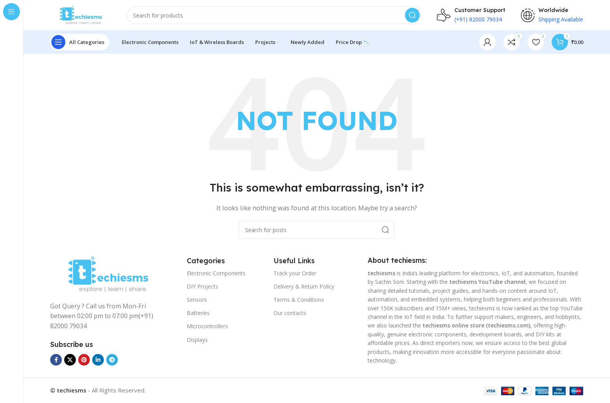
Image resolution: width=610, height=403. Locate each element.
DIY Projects (202, 286)
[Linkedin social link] (98, 360)
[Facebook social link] (56, 360)
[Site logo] (81, 15)
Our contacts (289, 313)
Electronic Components (216, 273)
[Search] (274, 16)
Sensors (197, 300)
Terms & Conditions (298, 300)
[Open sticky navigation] (79, 43)
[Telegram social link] (112, 360)
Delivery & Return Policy (303, 286)
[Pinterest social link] (84, 360)
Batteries (198, 313)
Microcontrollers (207, 327)
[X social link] (70, 360)
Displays (197, 340)
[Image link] (108, 274)
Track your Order (294, 273)
